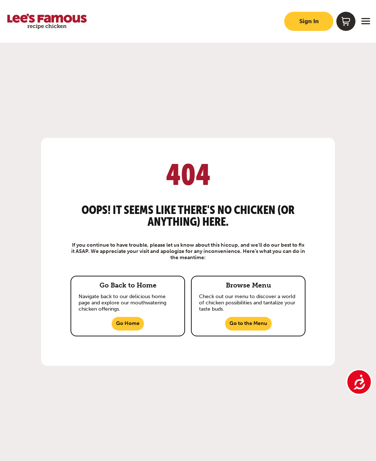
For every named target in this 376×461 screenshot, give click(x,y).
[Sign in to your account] (308, 21)
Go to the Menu (248, 323)
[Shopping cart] (345, 21)
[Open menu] (365, 21)
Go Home (128, 323)
